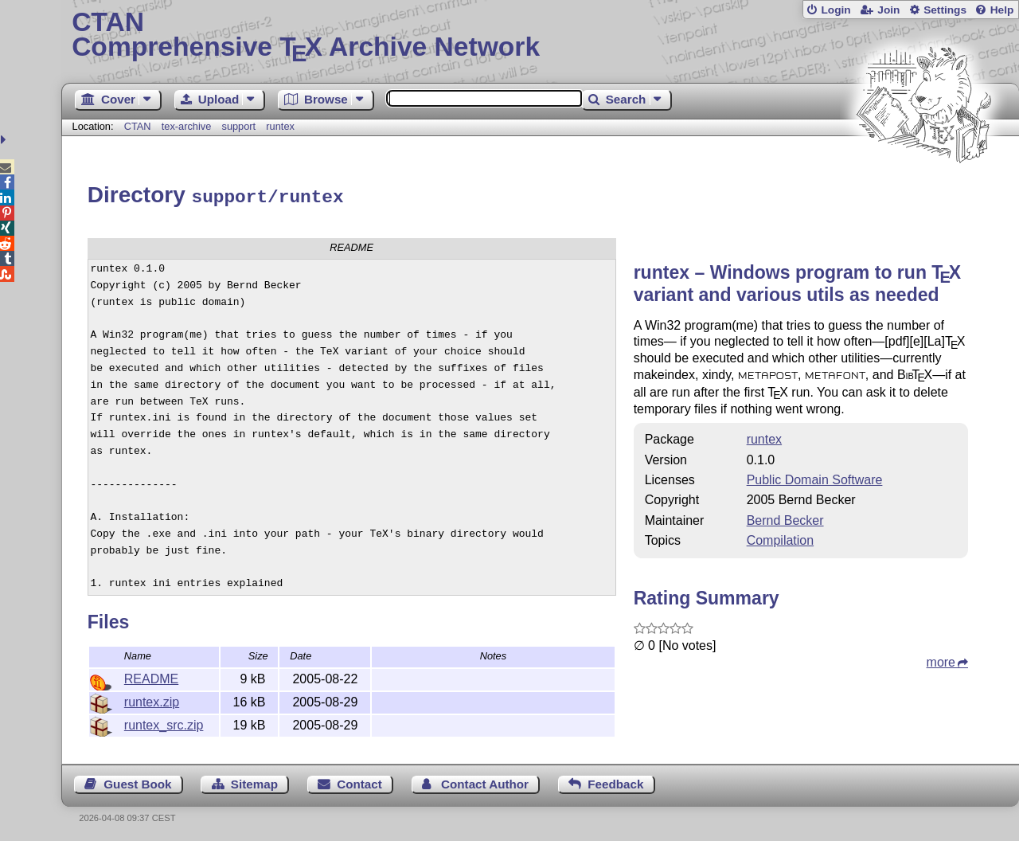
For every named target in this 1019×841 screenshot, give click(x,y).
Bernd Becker (785, 518)
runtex (280, 126)
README (151, 676)
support (238, 126)
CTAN (137, 126)
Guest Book (137, 781)
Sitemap (254, 781)
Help (1002, 10)
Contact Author (485, 781)
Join (888, 10)
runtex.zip (151, 699)
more (941, 660)
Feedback (615, 781)
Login (835, 10)
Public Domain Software (815, 477)
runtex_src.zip (164, 723)
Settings (944, 10)
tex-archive (187, 126)
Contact (359, 781)
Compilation (780, 538)
